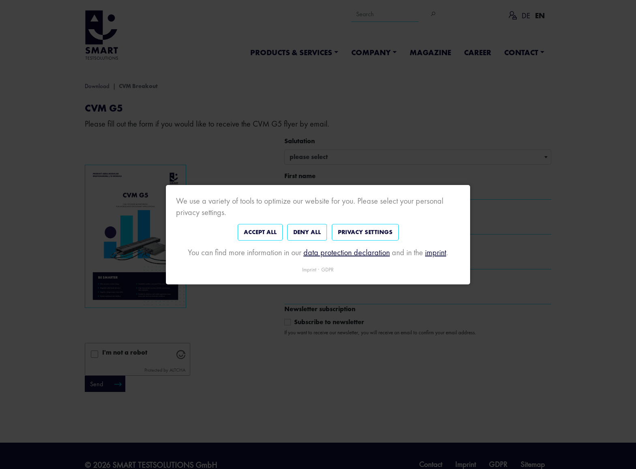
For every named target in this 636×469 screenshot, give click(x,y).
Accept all (260, 232)
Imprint (309, 269)
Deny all (307, 232)
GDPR (327, 269)
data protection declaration (346, 252)
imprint (435, 252)
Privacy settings (365, 232)
